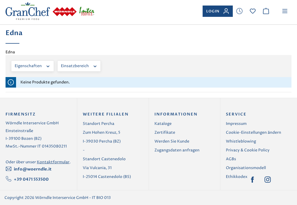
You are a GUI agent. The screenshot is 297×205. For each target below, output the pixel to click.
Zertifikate (164, 132)
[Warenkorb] (266, 11)
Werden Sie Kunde (171, 141)
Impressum (236, 123)
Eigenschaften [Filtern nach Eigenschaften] (32, 66)
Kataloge (163, 123)
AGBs (231, 159)
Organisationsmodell (246, 167)
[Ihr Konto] (218, 11)
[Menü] (284, 11)
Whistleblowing (241, 141)
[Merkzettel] (239, 11)
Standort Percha (98, 123)
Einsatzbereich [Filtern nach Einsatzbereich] (79, 66)
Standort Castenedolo (104, 159)
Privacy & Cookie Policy (248, 150)
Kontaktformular (53, 162)
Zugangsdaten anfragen (177, 150)
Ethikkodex (236, 176)
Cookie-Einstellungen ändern (253, 132)
